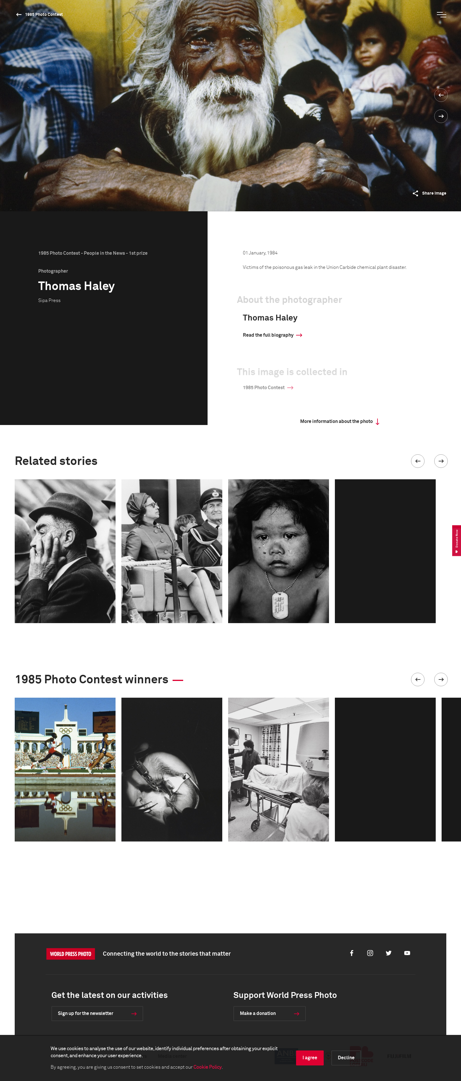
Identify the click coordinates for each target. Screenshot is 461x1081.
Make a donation (258, 1013)
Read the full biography (268, 335)
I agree (310, 1057)
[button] (418, 461)
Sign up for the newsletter (85, 1013)
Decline (346, 1057)
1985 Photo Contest (44, 15)
